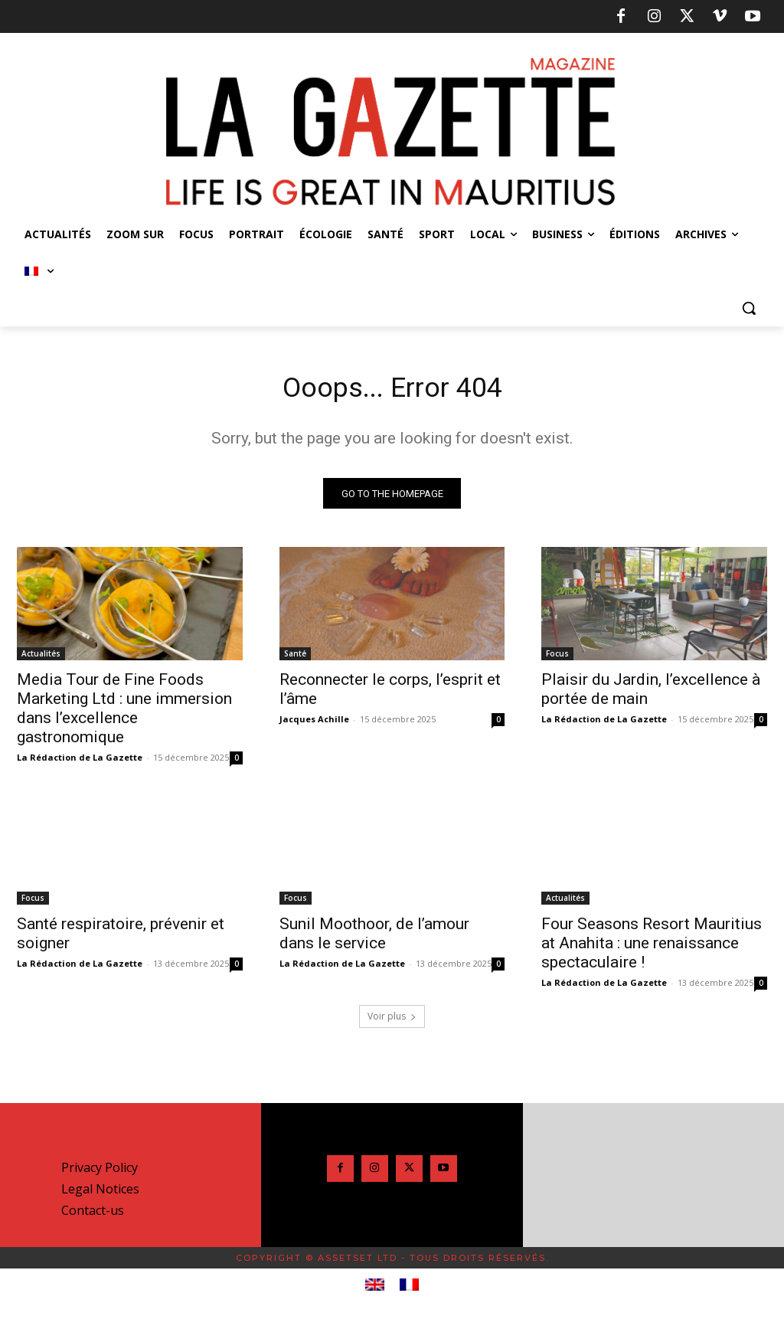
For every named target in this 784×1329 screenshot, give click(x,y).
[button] (748, 308)
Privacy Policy (99, 1172)
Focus (557, 657)
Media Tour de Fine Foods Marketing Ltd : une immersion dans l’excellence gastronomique (124, 712)
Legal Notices (100, 1193)
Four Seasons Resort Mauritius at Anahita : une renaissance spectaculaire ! (651, 947)
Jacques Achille (314, 722)
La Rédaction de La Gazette (79, 761)
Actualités (40, 657)
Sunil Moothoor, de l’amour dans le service (374, 938)
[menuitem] (39, 271)
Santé (295, 657)
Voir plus (392, 1020)
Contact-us (92, 1214)
